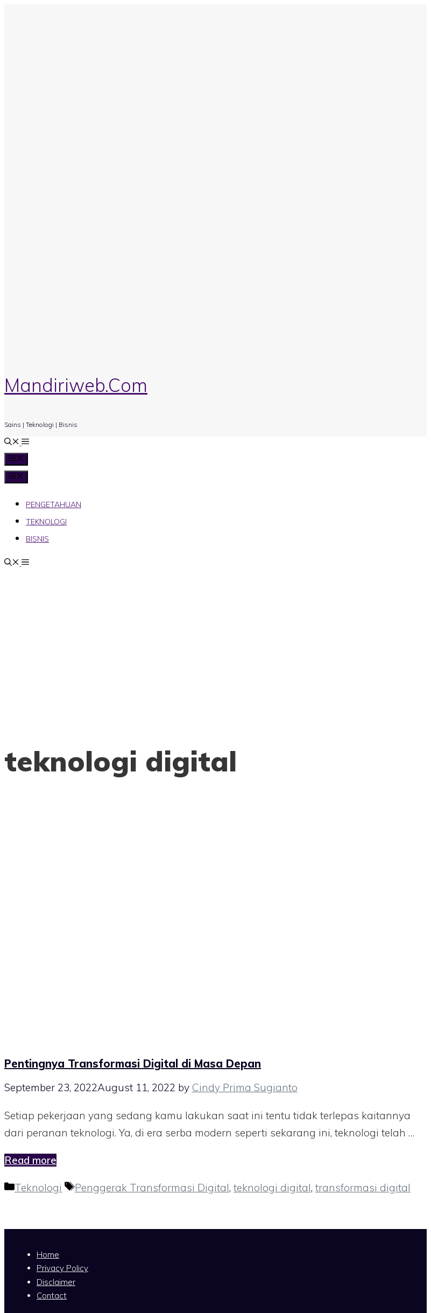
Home (48, 1254)
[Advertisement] (215, 650)
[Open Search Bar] (11, 442)
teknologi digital (272, 1187)
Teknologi (46, 521)
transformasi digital (363, 1187)
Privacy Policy (62, 1268)
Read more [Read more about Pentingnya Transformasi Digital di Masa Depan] (30, 1160)
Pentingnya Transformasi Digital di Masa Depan (132, 1063)
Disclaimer (56, 1282)
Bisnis (37, 539)
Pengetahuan (53, 504)
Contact (52, 1295)
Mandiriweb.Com (75, 385)
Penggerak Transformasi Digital (152, 1187)
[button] (24, 442)
